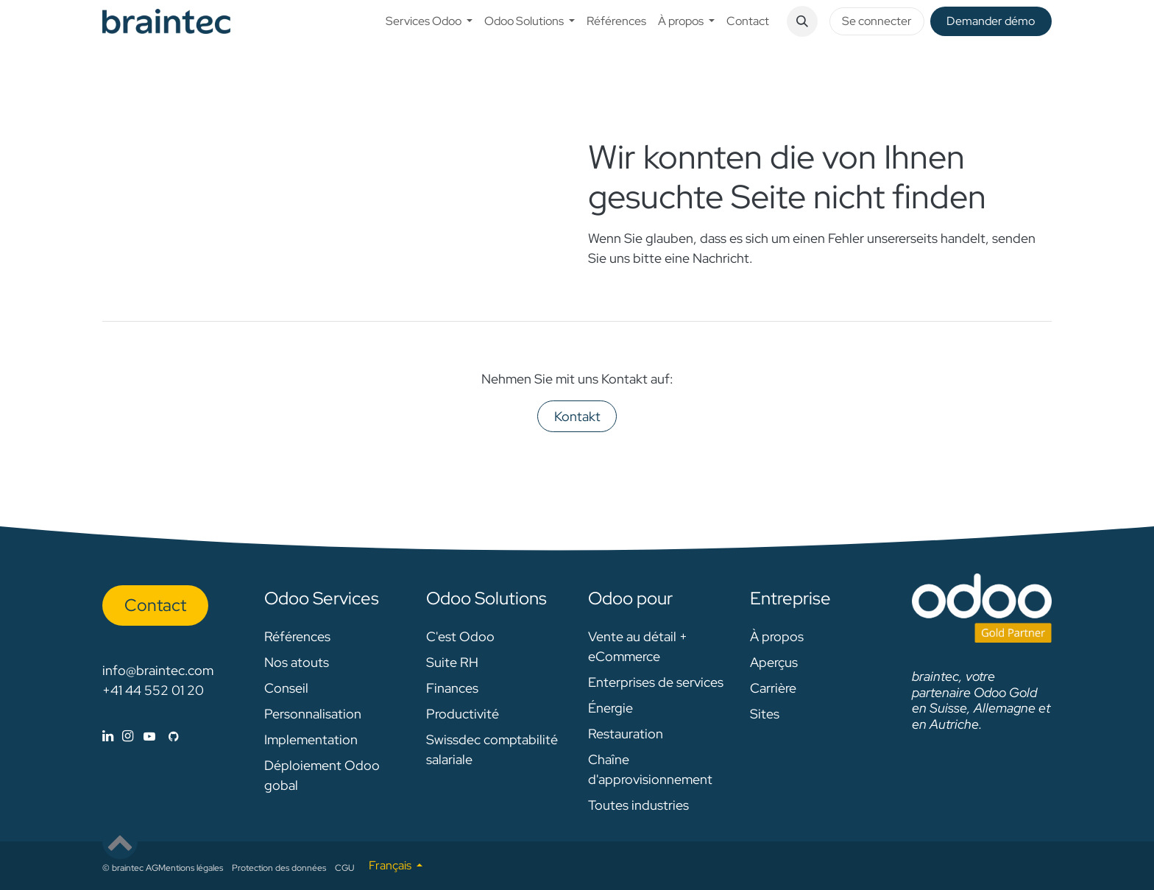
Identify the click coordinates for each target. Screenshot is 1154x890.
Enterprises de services (655, 682)
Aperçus (774, 662)
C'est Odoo (460, 636)
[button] (802, 21)
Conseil (286, 687)
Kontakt (577, 416)
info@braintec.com (157, 670)
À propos (777, 636)
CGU (344, 868)
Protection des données (279, 868)
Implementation (311, 739)
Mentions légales (190, 868)
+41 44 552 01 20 (153, 690)
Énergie (610, 707)
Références (297, 636)
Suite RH (452, 662)
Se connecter (877, 21)
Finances (452, 687)
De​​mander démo (990, 21)
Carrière (773, 687)
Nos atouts (296, 662)
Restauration (625, 733)
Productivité (462, 713)
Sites (764, 713)
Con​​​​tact (155, 605)
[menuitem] (429, 21)
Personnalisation (312, 713)
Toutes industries (638, 805)
